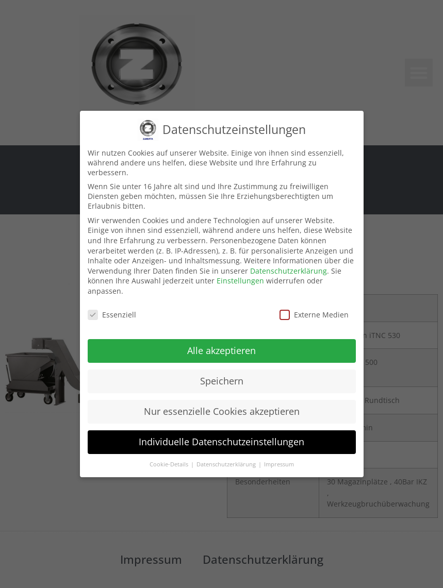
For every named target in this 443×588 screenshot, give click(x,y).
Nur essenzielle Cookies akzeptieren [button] (222, 411)
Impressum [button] (279, 463)
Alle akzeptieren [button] (221, 350)
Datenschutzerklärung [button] (226, 463)
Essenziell (112, 313)
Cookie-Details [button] (170, 463)
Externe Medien (314, 313)
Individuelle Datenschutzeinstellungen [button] (221, 441)
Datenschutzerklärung (288, 270)
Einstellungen (240, 280)
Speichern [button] (221, 380)
